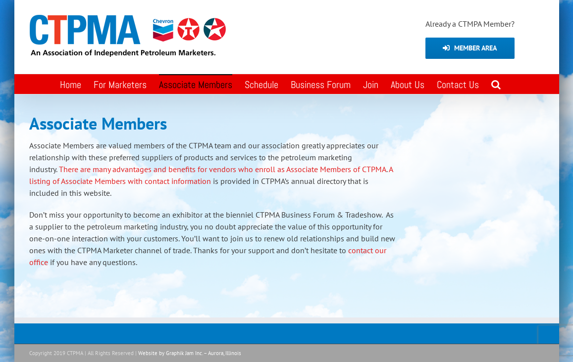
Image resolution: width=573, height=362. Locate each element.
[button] (496, 84)
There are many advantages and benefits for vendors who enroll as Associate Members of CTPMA (222, 169)
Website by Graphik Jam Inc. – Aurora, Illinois (189, 353)
